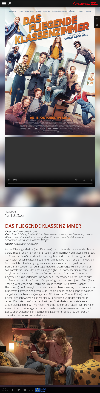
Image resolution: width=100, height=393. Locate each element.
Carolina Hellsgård (26, 231)
